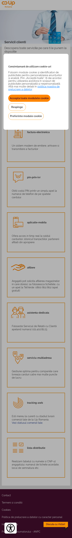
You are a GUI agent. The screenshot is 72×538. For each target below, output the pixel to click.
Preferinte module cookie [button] (26, 116)
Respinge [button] (17, 106)
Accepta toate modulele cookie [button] (29, 98)
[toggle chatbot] (55, 526)
